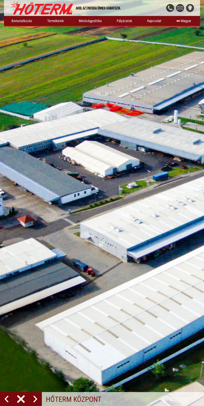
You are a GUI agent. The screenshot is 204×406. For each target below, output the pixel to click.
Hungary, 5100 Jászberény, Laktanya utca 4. (159, 260)
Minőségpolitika (90, 21)
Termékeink (55, 21)
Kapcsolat (154, 21)
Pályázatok (124, 21)
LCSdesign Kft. (57, 389)
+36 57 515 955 (139, 286)
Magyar (184, 21)
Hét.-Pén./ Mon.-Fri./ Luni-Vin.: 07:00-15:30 (160, 276)
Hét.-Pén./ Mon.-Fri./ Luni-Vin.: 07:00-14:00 (160, 341)
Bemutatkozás (22, 21)
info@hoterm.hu (139, 296)
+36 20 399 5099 (140, 351)
